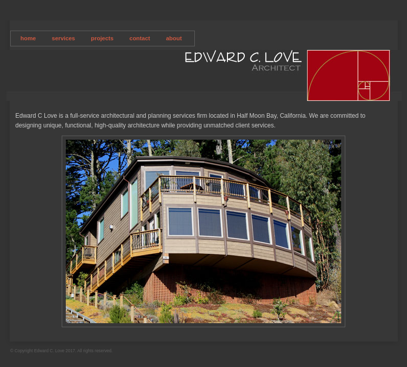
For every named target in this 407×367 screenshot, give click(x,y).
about (174, 38)
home (28, 38)
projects (102, 38)
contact (140, 38)
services (63, 38)
